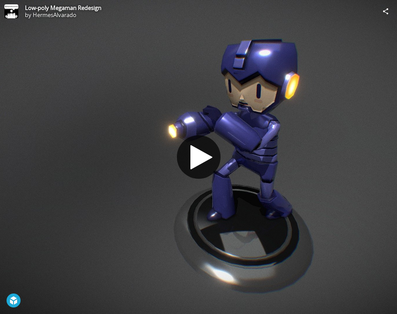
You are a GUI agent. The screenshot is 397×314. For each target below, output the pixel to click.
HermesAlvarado (54, 15)
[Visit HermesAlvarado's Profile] (11, 11)
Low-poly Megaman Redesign (63, 8)
